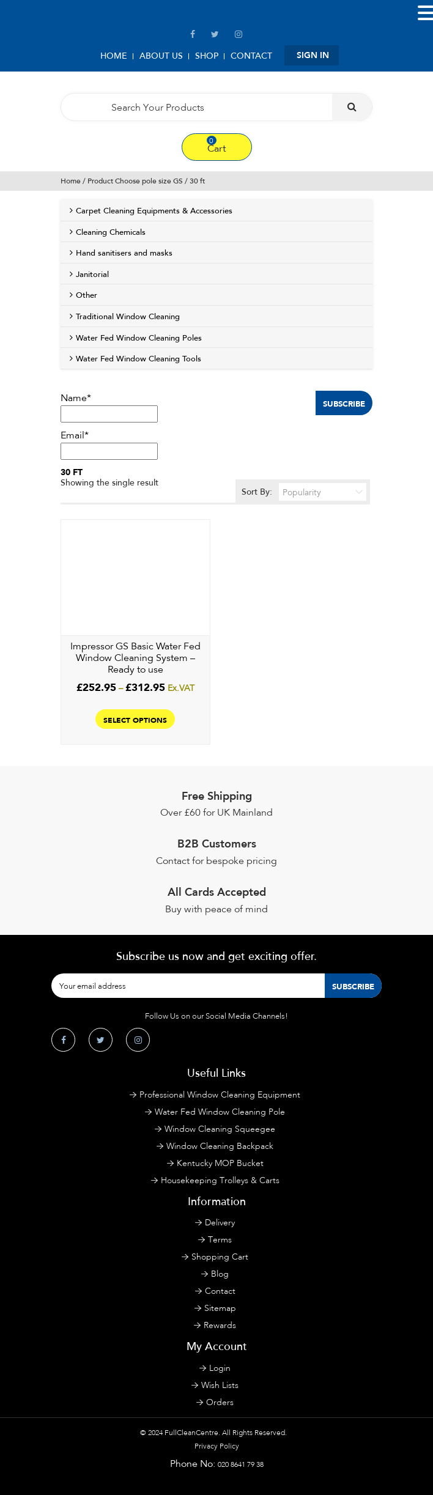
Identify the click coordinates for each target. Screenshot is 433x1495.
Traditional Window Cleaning (128, 317)
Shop (206, 56)
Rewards (220, 1325)
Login (220, 1368)
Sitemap (220, 1308)
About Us (161, 56)
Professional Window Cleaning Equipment (219, 1095)
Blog (220, 1274)
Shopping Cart (219, 1257)
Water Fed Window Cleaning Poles (139, 338)
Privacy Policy (216, 1446)
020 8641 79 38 (241, 1464)
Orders (220, 1402)
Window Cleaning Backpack (219, 1146)
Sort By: (304, 491)
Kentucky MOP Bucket (220, 1163)
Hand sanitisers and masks (124, 253)
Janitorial (92, 274)
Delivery (220, 1222)
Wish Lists (220, 1385)
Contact (251, 56)
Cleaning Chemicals (111, 232)
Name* (109, 407)
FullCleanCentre (191, 1432)
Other (86, 295)
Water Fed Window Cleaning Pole (220, 1112)
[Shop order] (322, 491)
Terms (220, 1240)
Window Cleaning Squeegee (220, 1129)
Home (113, 56)
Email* (109, 444)
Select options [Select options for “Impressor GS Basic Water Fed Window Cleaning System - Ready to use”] (135, 719)
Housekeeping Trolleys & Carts (220, 1180)
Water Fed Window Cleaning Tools (138, 359)
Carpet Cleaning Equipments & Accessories (154, 211)
